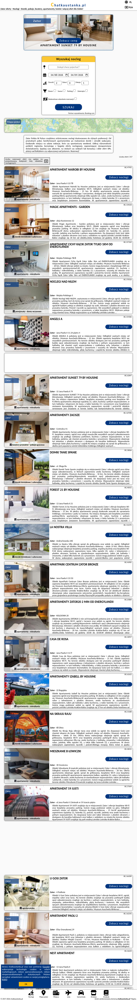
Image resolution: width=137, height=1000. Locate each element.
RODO (4, 979)
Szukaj (68, 107)
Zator (8, 172)
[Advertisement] (68, 848)
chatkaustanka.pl (68, 5)
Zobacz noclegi (119, 177)
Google (46, 966)
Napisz (133, 999)
